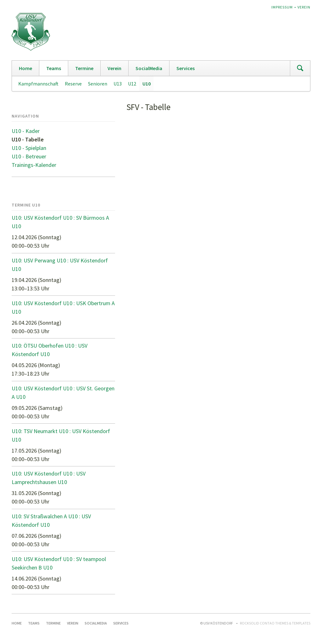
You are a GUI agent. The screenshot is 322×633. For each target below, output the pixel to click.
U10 (146, 83)
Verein (303, 7)
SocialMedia (149, 68)
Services (185, 68)
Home (25, 68)
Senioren (97, 83)
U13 (118, 83)
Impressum (282, 7)
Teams (53, 68)
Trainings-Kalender (34, 164)
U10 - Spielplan (29, 147)
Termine (84, 68)
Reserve (73, 83)
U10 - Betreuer (29, 156)
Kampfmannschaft (38, 83)
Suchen (300, 68)
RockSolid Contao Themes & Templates (275, 623)
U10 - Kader (26, 131)
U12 (132, 83)
